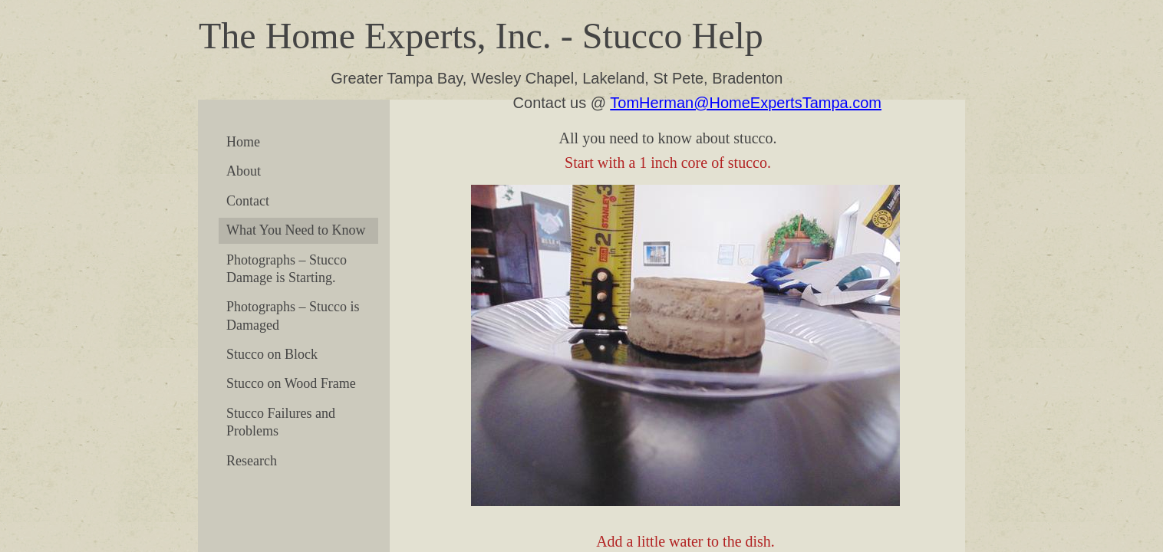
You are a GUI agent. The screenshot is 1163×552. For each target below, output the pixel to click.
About (243, 171)
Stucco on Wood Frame (291, 383)
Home (243, 142)
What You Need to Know (296, 230)
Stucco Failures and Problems (280, 422)
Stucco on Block (272, 354)
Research (251, 460)
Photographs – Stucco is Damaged (293, 315)
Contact (247, 201)
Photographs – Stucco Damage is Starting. (286, 268)
